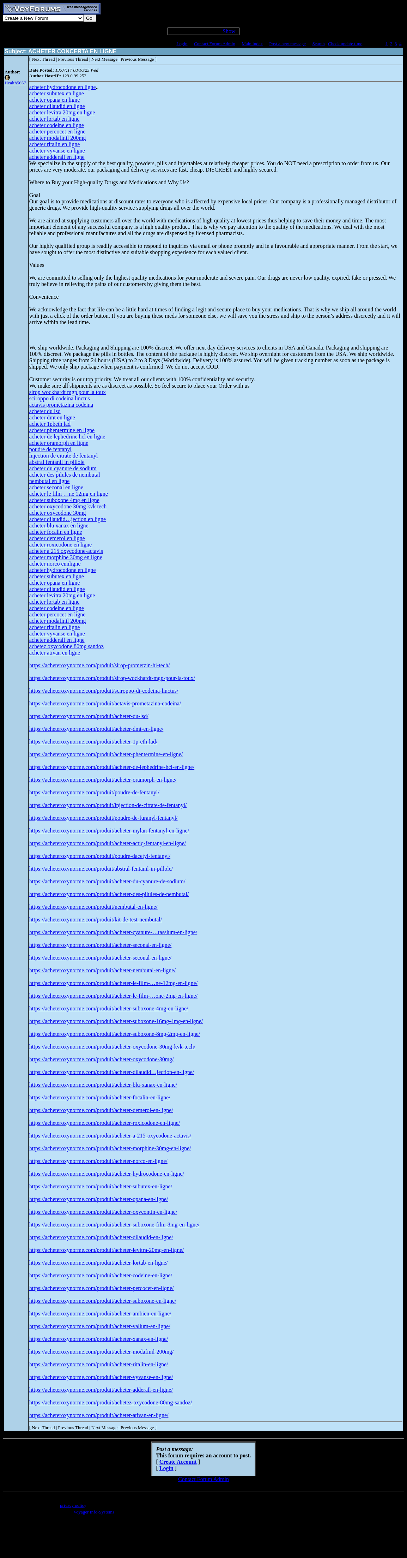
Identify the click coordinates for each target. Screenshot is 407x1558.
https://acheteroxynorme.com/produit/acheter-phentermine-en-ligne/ (106, 754)
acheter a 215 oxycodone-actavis (66, 551)
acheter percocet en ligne (57, 132)
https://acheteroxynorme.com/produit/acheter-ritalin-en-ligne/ (98, 1364)
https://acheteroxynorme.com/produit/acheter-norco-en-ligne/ (98, 1161)
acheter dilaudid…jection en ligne (67, 519)
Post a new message (287, 43)
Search (318, 43)
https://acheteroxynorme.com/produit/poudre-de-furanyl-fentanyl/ (103, 818)
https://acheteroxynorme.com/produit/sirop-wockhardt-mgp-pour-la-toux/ (112, 678)
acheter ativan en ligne (54, 653)
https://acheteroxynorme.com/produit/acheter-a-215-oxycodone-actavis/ (110, 1136)
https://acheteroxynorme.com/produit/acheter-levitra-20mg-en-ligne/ (106, 1250)
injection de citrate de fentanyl (63, 456)
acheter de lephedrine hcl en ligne (67, 437)
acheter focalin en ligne (55, 532)
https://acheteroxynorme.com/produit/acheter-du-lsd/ (88, 716)
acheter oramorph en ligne (58, 443)
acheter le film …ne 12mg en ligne (68, 494)
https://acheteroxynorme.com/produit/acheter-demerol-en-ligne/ (101, 1110)
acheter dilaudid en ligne (57, 106)
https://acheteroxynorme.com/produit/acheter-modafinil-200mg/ (101, 1352)
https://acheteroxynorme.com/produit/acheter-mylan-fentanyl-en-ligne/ (109, 831)
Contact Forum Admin (214, 43)
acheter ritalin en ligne (54, 144)
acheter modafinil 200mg (57, 138)
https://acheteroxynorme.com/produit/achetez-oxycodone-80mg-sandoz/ (110, 1402)
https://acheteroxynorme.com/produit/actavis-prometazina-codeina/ (105, 703)
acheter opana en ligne (54, 100)
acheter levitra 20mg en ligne (62, 112)
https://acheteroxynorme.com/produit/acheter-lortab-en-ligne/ (98, 1263)
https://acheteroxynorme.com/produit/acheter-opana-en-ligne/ (98, 1199)
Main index (252, 43)
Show (229, 31)
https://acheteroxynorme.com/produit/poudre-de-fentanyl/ (94, 792)
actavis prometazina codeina (61, 405)
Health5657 (15, 82)
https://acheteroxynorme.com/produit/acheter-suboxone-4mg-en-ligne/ (108, 1008)
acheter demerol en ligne (57, 538)
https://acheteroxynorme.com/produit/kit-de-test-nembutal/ (95, 920)
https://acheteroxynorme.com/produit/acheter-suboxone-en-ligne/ (102, 1301)
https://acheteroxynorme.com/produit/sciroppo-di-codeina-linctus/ (103, 691)
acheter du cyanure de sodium (63, 468)
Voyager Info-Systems (93, 1512)
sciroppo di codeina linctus (59, 398)
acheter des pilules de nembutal (64, 475)
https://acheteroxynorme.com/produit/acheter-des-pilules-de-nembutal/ (109, 894)
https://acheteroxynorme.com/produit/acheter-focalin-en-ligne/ (99, 1097)
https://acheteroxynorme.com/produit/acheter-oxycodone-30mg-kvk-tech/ (112, 1047)
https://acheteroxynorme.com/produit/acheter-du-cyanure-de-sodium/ (107, 881)
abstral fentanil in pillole (57, 462)
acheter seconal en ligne (56, 487)
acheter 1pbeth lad (50, 424)
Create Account (178, 1462)
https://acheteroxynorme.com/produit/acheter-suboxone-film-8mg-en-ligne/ (114, 1225)
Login (181, 43)
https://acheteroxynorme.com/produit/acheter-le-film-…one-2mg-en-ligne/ (113, 996)
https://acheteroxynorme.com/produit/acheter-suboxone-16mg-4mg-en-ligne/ (116, 1021)
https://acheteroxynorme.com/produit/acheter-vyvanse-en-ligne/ (101, 1377)
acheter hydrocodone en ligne (62, 87)
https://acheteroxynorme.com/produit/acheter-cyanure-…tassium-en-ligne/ (113, 932)
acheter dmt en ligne (52, 417)
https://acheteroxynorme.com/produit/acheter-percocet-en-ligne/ (101, 1288)
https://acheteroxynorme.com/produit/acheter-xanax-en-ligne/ (98, 1339)
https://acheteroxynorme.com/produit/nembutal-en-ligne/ (93, 907)
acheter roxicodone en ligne (60, 545)
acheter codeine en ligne (56, 125)
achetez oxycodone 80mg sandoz (66, 646)
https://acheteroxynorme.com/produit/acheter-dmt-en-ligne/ (96, 729)
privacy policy (73, 1505)
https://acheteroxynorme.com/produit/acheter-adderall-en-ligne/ (101, 1390)
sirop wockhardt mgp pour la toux (67, 392)
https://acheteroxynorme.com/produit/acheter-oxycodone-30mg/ (101, 1059)
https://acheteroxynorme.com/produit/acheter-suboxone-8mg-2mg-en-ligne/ (114, 1034)
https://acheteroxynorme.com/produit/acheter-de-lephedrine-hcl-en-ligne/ (111, 767)
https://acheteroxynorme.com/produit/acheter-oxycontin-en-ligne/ (103, 1212)
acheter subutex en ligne (56, 93)
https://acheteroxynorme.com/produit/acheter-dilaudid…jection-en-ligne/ (111, 1072)
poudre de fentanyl (50, 449)
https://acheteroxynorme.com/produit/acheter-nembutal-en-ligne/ (102, 970)
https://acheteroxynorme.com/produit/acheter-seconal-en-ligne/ (100, 945)
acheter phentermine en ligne (62, 430)
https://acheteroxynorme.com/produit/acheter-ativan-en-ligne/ (99, 1415)
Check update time (345, 43)
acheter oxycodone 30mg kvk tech (68, 506)
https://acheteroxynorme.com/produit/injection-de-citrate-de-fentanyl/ (108, 805)
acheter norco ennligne (55, 564)
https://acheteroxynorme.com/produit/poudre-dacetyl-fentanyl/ (99, 856)
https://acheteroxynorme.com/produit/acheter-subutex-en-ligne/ (100, 1186)
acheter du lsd (45, 411)
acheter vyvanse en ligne (57, 151)
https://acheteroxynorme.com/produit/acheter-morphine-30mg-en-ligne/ (110, 1148)
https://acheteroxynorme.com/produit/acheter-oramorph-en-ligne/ (103, 780)
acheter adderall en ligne (57, 157)
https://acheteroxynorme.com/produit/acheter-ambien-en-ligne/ (100, 1314)
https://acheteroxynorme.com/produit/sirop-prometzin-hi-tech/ (99, 665)
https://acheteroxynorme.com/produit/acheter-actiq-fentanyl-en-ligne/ (107, 843)
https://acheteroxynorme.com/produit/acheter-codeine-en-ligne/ (100, 1275)
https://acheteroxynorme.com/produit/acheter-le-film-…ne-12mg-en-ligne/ (113, 983)
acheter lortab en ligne (54, 119)
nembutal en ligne (49, 481)
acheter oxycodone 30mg (57, 513)
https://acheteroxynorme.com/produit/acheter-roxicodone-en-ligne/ (104, 1123)
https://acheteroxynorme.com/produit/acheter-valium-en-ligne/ (99, 1326)
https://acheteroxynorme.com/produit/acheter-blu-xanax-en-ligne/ (103, 1085)
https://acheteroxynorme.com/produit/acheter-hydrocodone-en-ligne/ (106, 1174)
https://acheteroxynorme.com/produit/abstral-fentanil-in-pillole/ (101, 869)
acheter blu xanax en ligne (59, 526)
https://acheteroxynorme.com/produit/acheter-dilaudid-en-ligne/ (101, 1237)
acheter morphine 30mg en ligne (65, 557)
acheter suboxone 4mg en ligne (64, 500)
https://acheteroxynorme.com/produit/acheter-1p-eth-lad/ (93, 742)
